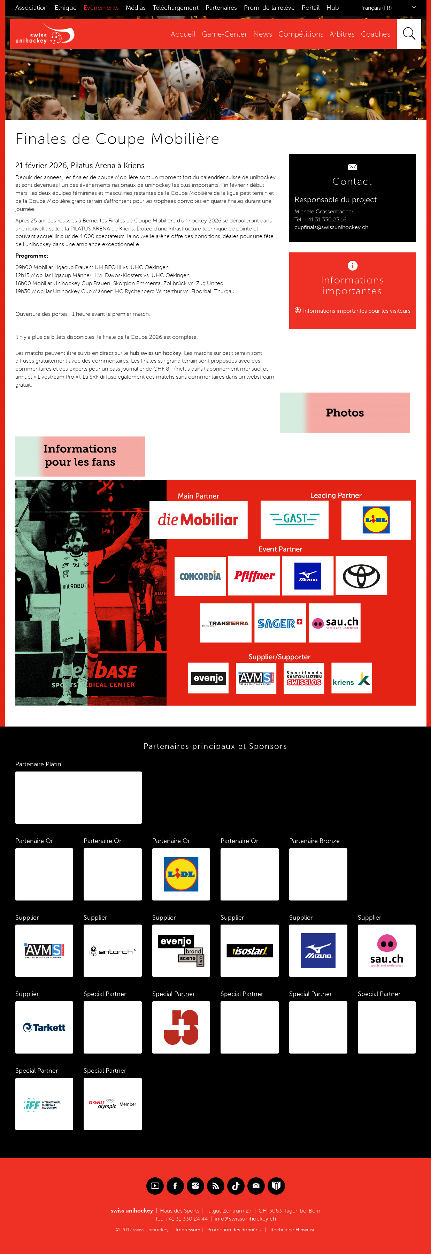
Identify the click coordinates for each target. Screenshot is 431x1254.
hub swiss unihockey (155, 353)
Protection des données (234, 1229)
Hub (332, 7)
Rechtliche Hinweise (293, 1229)
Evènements (101, 7)
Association (31, 7)
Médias (136, 7)
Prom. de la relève (269, 7)
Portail (311, 7)
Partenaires (221, 7)
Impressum (188, 1229)
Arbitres (342, 34)
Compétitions (300, 34)
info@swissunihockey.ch (245, 1219)
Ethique (66, 7)
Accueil (183, 34)
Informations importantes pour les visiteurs (356, 311)
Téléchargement (176, 7)
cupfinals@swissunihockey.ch (331, 227)
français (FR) (376, 8)
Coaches (375, 34)
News (262, 34)
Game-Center (224, 34)
